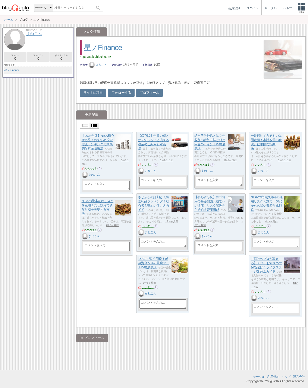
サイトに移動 (93, 92)
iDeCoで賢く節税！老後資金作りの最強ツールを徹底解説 (153, 263)
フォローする (121, 92)
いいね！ (91, 168)
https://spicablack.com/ (95, 56)
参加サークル (61, 57)
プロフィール (149, 92)
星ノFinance (103, 47)
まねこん (98, 64)
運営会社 (299, 376)
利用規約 (273, 376)
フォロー (15, 57)
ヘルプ (286, 376)
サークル (259, 376)
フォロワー (38, 57)
